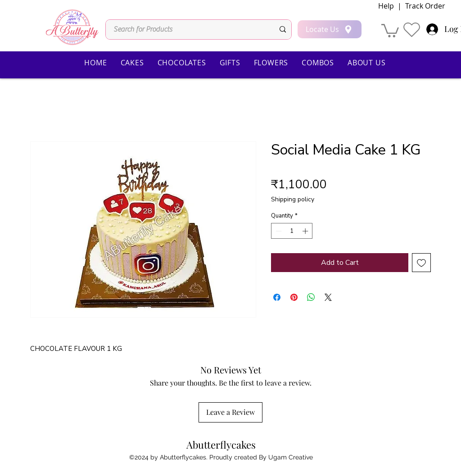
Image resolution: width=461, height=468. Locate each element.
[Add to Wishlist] (421, 262)
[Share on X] (328, 297)
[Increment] (306, 231)
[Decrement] (277, 231)
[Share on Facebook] (276, 297)
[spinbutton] (292, 231)
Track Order (424, 6)
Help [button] (386, 6)
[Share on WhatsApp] (311, 297)
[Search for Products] (187, 29)
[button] (390, 30)
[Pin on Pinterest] (294, 297)
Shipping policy (292, 199)
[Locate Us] (330, 29)
